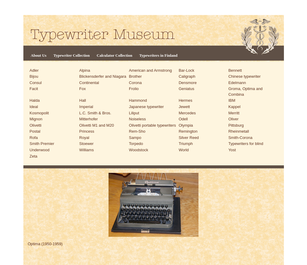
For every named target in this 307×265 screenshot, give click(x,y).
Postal (35, 131)
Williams (86, 150)
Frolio (134, 88)
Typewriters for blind (245, 143)
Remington (188, 131)
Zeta (33, 156)
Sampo (135, 137)
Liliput (134, 113)
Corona (135, 82)
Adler (34, 70)
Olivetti (36, 125)
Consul (36, 82)
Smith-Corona (240, 137)
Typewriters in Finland (158, 55)
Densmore (188, 82)
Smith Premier (42, 143)
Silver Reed (189, 137)
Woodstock (138, 150)
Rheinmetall (238, 131)
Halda (35, 100)
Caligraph (187, 76)
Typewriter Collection (71, 55)
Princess (86, 131)
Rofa (34, 137)
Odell (183, 119)
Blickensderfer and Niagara (102, 76)
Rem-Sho (137, 131)
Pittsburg (236, 125)
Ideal (34, 106)
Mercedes (187, 113)
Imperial (86, 106)
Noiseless (137, 119)
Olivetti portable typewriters (152, 125)
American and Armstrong (150, 70)
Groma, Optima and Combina (245, 91)
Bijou (34, 76)
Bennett (235, 70)
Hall (82, 100)
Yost (232, 150)
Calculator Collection (115, 55)
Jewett (184, 106)
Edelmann (237, 82)
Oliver (233, 119)
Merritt (234, 113)
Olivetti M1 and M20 (96, 125)
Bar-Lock (186, 70)
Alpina (84, 70)
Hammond (138, 100)
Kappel (234, 106)
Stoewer (86, 143)
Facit (34, 88)
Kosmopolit (39, 113)
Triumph (186, 143)
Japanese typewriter (146, 106)
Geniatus (186, 88)
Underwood (40, 150)
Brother (135, 76)
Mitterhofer (88, 119)
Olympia (186, 125)
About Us (38, 55)
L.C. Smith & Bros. (95, 113)
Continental (89, 82)
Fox (82, 88)
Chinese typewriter (244, 76)
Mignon (36, 119)
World (184, 150)
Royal (84, 137)
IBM (231, 100)
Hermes (185, 100)
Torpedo (136, 143)
